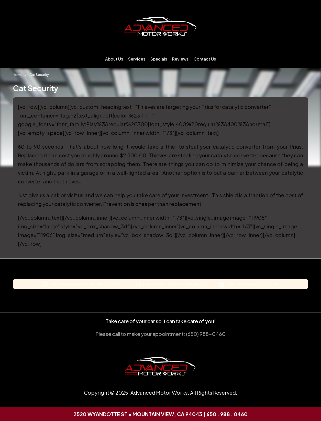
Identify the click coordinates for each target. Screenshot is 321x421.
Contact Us (205, 59)
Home (17, 75)
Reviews (180, 59)
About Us (114, 59)
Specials (158, 59)
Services (136, 59)
